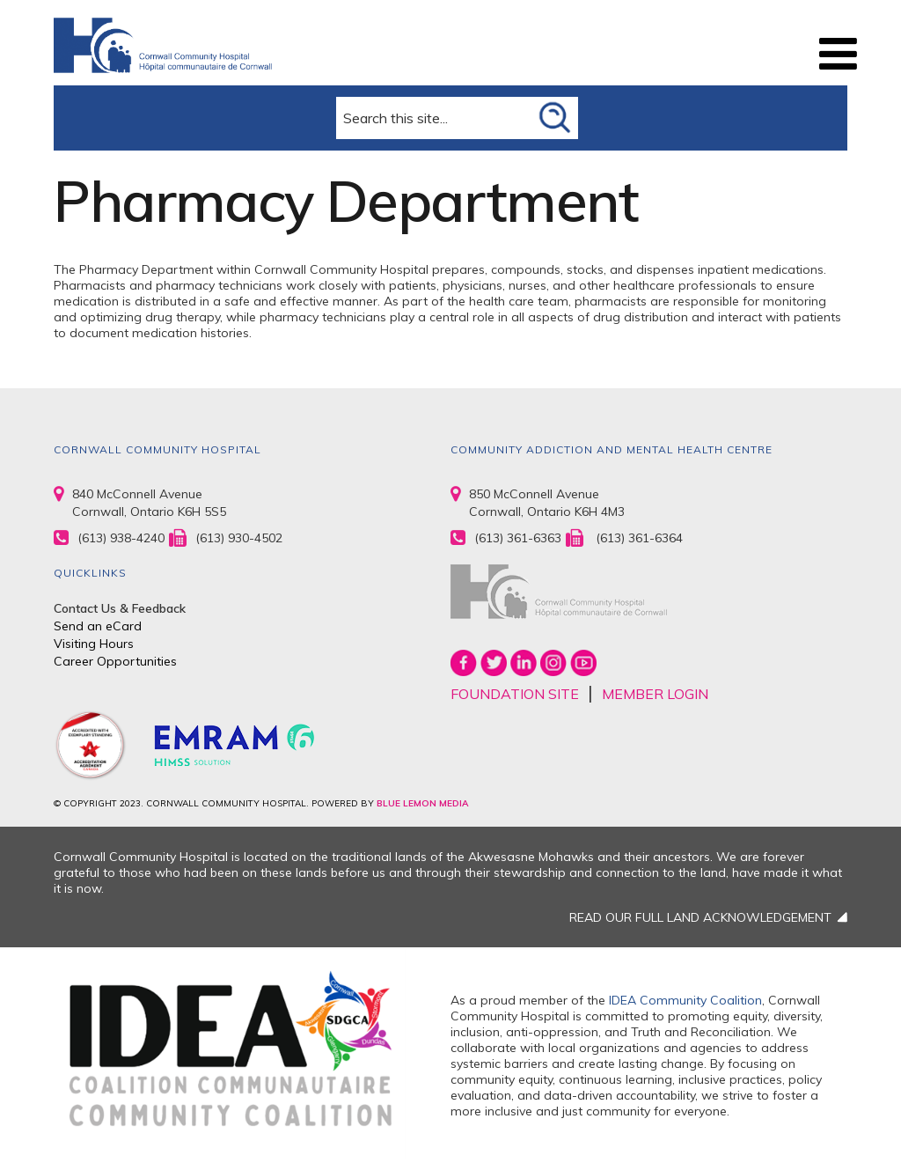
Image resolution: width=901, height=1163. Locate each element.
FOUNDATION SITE (514, 694)
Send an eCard (98, 626)
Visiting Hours (94, 643)
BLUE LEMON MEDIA (422, 803)
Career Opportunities (115, 661)
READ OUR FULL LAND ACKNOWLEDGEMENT (700, 917)
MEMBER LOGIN (655, 694)
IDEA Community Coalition (685, 1000)
